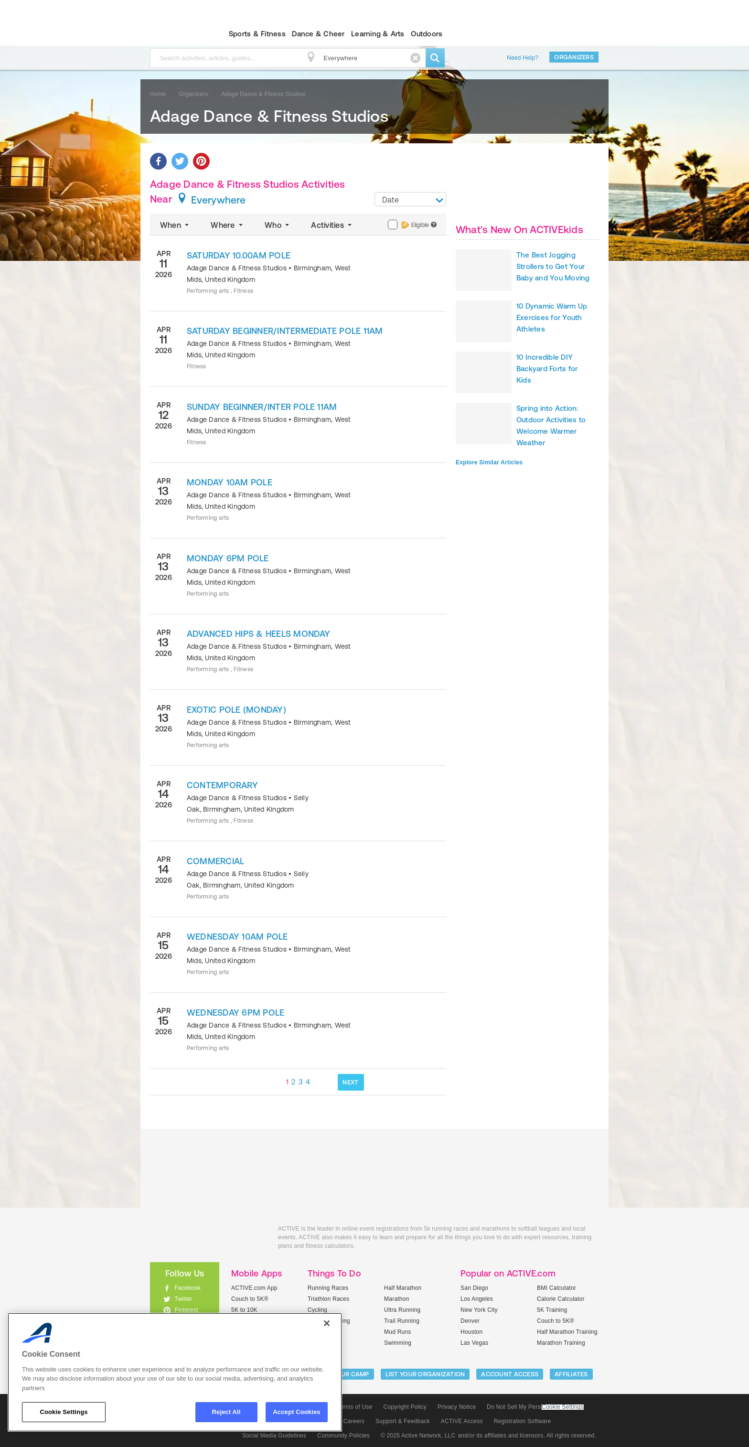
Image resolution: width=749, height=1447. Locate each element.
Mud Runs (397, 1332)
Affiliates (571, 1374)
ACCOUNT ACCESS (509, 1374)
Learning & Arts (378, 34)
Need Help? (522, 57)
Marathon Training (561, 1343)
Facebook (187, 1288)
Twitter (183, 1299)
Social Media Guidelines (274, 1435)
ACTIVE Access (462, 1421)
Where (228, 225)
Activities (332, 225)
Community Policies (343, 1435)
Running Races (328, 1288)
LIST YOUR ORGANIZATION (425, 1374)
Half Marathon (403, 1288)
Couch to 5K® (249, 1299)
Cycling (317, 1310)
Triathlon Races (328, 1299)
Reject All (226, 1411)
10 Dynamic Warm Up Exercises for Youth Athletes (551, 317)
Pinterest (186, 1310)
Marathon (396, 1299)
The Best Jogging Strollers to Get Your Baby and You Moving (553, 266)
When (175, 225)
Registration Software (522, 1421)
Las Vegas (474, 1343)
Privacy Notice (457, 1407)
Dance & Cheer (318, 34)
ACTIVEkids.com (176, 34)
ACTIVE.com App (254, 1288)
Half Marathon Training (567, 1332)
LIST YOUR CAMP (343, 1374)
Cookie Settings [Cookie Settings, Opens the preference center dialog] (63, 1411)
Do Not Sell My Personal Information (535, 1407)
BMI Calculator (556, 1288)
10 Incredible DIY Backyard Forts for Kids (547, 368)
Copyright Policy (405, 1407)
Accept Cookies (296, 1411)
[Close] (326, 1323)
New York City (479, 1310)
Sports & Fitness (257, 34)
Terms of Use (355, 1407)
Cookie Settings (563, 1407)
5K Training (552, 1310)
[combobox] (410, 199)
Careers (353, 1421)
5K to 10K (244, 1310)
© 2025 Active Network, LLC (418, 1435)
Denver (470, 1321)
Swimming (397, 1343)
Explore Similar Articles (489, 462)
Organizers (574, 57)
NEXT (350, 1082)
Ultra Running (402, 1310)
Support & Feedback (402, 1421)
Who (278, 225)
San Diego (474, 1288)
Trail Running (401, 1321)
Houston (471, 1332)
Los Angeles (476, 1299)
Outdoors (426, 34)
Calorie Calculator (561, 1299)
